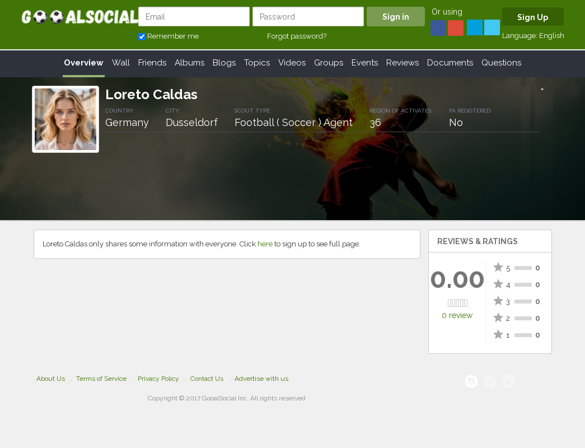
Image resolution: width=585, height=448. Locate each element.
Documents (450, 63)
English (551, 35)
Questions (501, 63)
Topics (257, 63)
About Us (50, 378)
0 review (457, 315)
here (265, 244)
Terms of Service (101, 378)
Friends (152, 63)
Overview (84, 63)
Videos (292, 63)
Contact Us (206, 378)
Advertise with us (261, 378)
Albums (189, 63)
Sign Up (532, 17)
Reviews (402, 63)
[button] (542, 90)
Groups (328, 63)
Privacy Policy (158, 378)
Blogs (224, 63)
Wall (121, 63)
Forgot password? (296, 36)
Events (365, 63)
